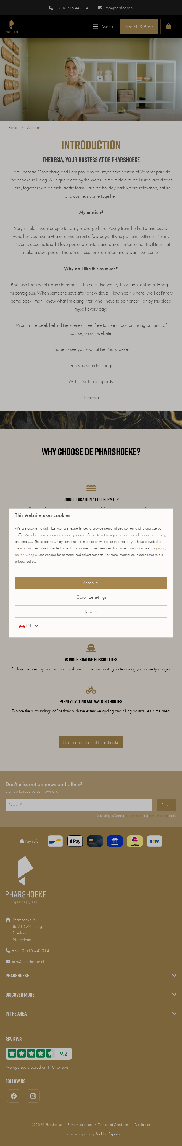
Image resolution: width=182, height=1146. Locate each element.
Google (31, 554)
